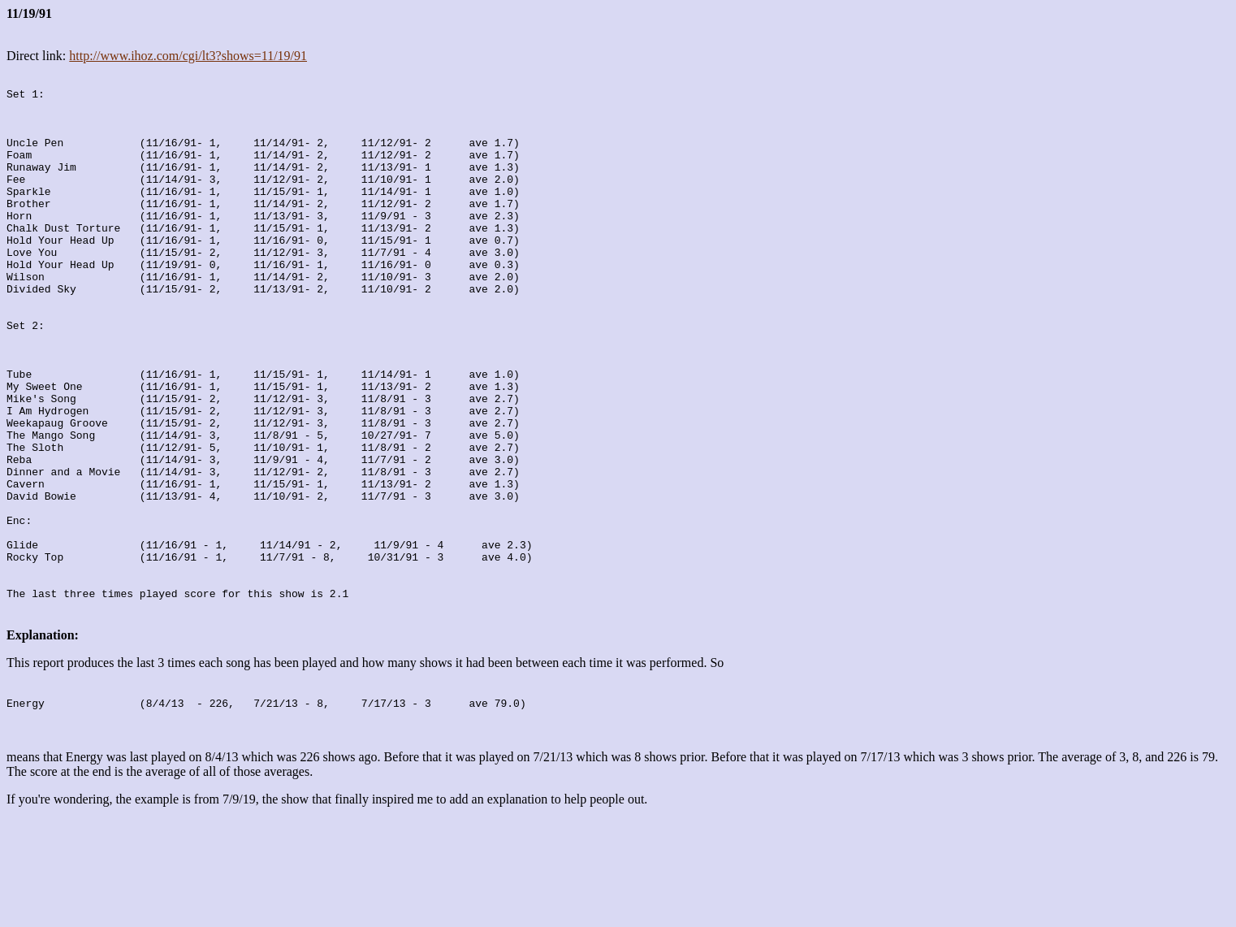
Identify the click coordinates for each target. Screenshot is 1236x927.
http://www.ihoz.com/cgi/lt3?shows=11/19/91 (188, 56)
